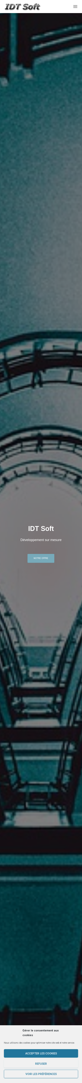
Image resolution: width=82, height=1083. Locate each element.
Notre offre (41, 558)
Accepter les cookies (41, 1053)
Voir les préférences (41, 1074)
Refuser (41, 1063)
